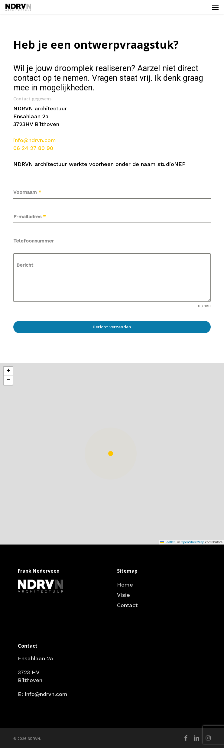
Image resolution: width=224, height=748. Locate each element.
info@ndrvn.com (34, 140)
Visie (123, 595)
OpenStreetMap (192, 542)
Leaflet (167, 542)
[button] (215, 7)
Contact (127, 605)
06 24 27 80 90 (33, 148)
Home (125, 584)
